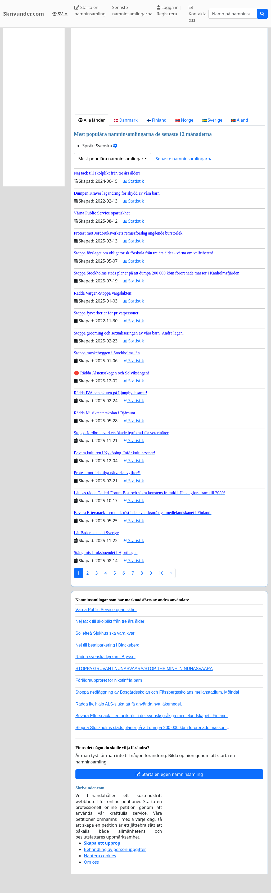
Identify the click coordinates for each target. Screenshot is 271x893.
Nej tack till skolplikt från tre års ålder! (110, 621)
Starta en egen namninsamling (169, 774)
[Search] (233, 14)
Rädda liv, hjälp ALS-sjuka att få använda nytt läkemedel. (128, 704)
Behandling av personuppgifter (115, 849)
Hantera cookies (100, 856)
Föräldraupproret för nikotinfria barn (108, 680)
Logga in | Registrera (169, 10)
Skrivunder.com (23, 13)
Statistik (133, 181)
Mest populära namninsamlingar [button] (110, 159)
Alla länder (91, 120)
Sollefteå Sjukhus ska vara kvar (104, 633)
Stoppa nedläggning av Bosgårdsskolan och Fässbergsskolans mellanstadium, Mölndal (157, 692)
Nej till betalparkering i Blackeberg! (108, 645)
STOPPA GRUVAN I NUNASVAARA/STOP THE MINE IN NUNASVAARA (144, 668)
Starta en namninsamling (89, 10)
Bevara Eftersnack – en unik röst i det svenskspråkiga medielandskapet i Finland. (151, 715)
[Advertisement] (169, 73)
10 (161, 573)
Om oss (91, 862)
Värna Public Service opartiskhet (106, 609)
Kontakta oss (198, 14)
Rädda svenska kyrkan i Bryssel (105, 656)
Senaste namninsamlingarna (132, 10)
